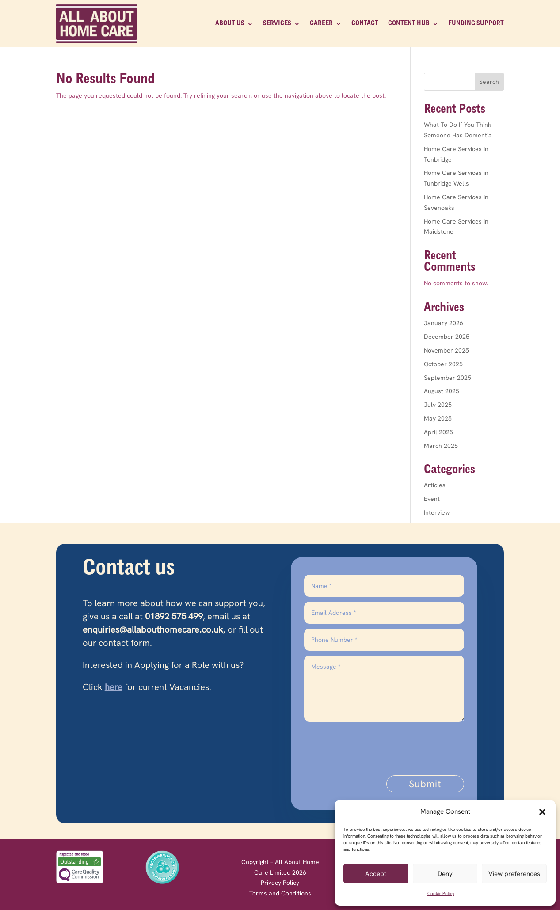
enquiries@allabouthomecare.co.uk (153, 629)
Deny (445, 873)
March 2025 (441, 446)
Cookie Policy (440, 893)
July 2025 (438, 405)
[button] (542, 812)
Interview (437, 512)
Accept (375, 873)
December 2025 (446, 337)
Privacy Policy (280, 883)
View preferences (514, 873)
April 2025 (438, 432)
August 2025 (441, 391)
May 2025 (438, 418)
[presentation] (397, 744)
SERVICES (277, 23)
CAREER (321, 23)
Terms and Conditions (280, 893)
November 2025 (446, 350)
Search (489, 82)
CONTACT (364, 23)
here (113, 687)
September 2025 (447, 378)
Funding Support (476, 23)
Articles (435, 485)
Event (432, 499)
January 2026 (443, 323)
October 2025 (443, 364)
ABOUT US (229, 23)
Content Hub (409, 23)
